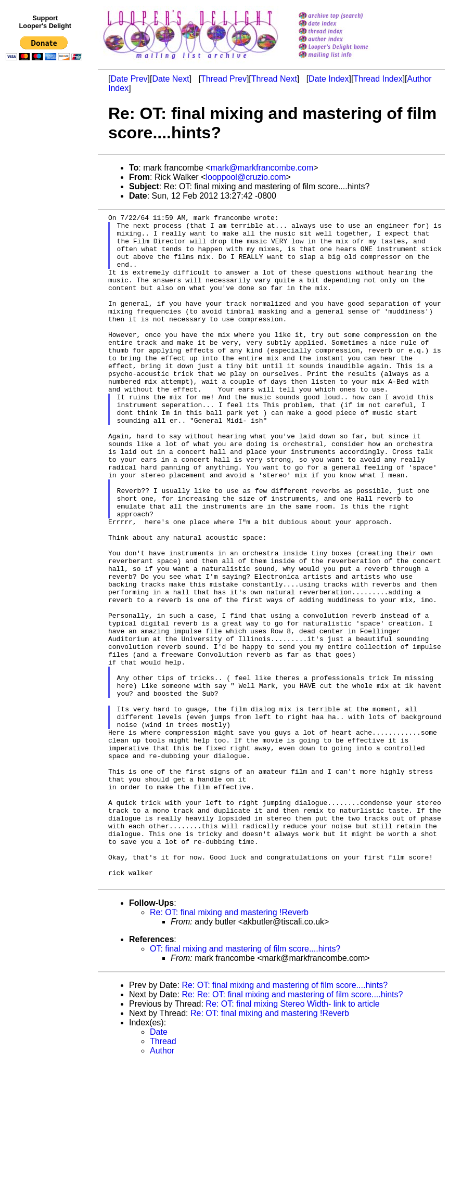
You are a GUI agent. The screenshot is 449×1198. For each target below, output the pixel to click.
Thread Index (377, 78)
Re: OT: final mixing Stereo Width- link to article (292, 1138)
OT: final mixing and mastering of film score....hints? (245, 1082)
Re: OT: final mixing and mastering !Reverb (229, 1046)
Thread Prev (224, 78)
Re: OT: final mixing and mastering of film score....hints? (285, 1119)
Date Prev (128, 78)
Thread (163, 1175)
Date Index (329, 78)
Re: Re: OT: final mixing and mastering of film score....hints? (292, 1128)
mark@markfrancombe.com (262, 167)
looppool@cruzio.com (246, 177)
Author (162, 1184)
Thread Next (274, 78)
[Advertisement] (45, 279)
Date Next (170, 78)
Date (159, 1166)
